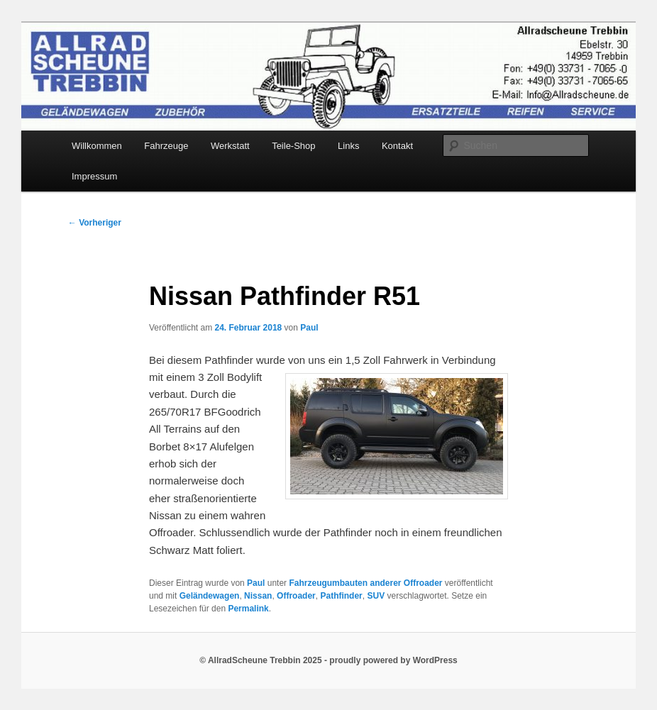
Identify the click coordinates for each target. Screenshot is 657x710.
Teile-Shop (293, 145)
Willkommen (97, 145)
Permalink (248, 609)
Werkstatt (230, 145)
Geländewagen (210, 596)
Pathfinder (341, 596)
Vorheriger (94, 223)
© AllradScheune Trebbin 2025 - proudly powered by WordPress (328, 660)
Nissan (258, 596)
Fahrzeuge (166, 145)
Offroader (296, 596)
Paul (309, 328)
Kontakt (397, 145)
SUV (376, 596)
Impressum (94, 176)
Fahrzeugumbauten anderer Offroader (365, 583)
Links (348, 145)
